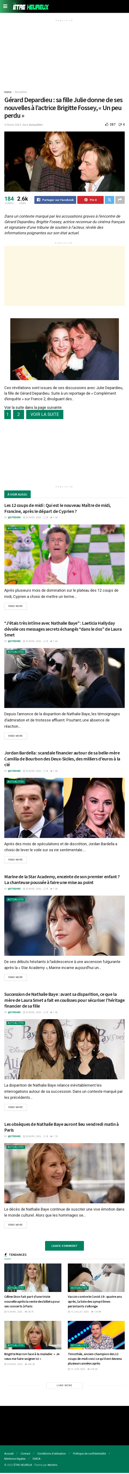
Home (7, 92)
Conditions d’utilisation (51, 1454)
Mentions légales (15, 1459)
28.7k (29, 1312)
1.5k (54, 517)
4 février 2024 (12, 124)
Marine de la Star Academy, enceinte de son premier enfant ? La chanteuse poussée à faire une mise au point (62, 880)
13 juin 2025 (76, 1370)
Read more (15, 606)
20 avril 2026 (32, 517)
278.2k (92, 1370)
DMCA (37, 1459)
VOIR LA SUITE (44, 414)
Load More (64, 1386)
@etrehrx (14, 517)
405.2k (30, 1365)
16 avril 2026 (13, 1312)
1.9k (54, 1013)
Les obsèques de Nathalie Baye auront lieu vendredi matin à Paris (61, 1128)
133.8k (96, 1312)
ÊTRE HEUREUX (23, 1466)
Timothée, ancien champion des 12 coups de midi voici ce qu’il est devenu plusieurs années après (95, 1359)
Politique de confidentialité (89, 1454)
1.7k (54, 1137)
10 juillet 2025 (78, 1312)
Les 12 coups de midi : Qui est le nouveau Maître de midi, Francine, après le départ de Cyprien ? (57, 508)
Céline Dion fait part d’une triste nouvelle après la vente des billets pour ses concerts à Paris (32, 1302)
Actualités (21, 92)
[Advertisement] (64, 53)
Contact (25, 1454)
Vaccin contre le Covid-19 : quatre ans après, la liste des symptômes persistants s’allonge (95, 1302)
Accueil (9, 1454)
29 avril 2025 (13, 1365)
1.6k (54, 641)
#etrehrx (52, 1466)
